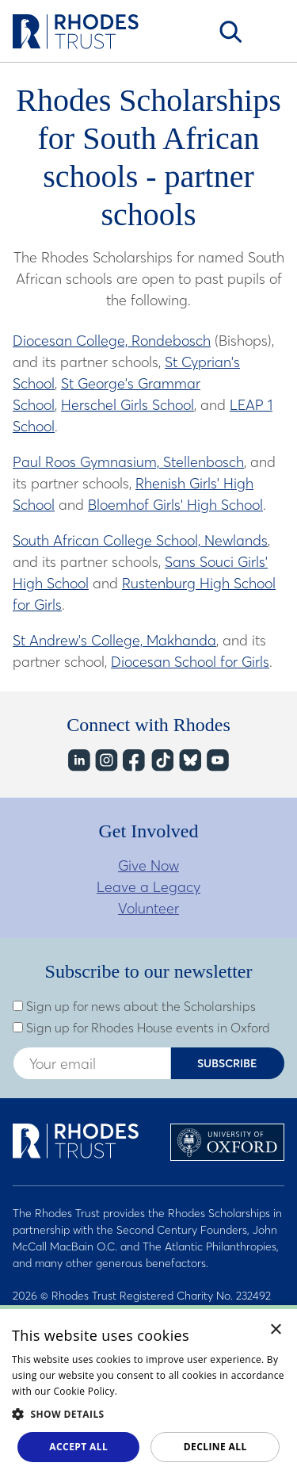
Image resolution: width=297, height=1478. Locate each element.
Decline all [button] (215, 1446)
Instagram (105, 761)
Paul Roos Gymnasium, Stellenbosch (128, 462)
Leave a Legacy (148, 887)
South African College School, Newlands (140, 540)
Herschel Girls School (127, 405)
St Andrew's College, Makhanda (114, 640)
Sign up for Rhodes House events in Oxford (141, 1028)
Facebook (133, 761)
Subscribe (227, 1063)
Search (230, 32)
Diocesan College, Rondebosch (112, 340)
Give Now (148, 865)
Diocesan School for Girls (190, 662)
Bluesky (189, 761)
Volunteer (148, 908)
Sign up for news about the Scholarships (134, 1006)
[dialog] (148, 1391)
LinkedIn (78, 761)
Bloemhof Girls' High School (175, 505)
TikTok (161, 761)
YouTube (216, 761)
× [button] (276, 1330)
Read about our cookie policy (187, 1391)
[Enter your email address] (91, 1063)
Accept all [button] (78, 1446)
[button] (148, 1414)
